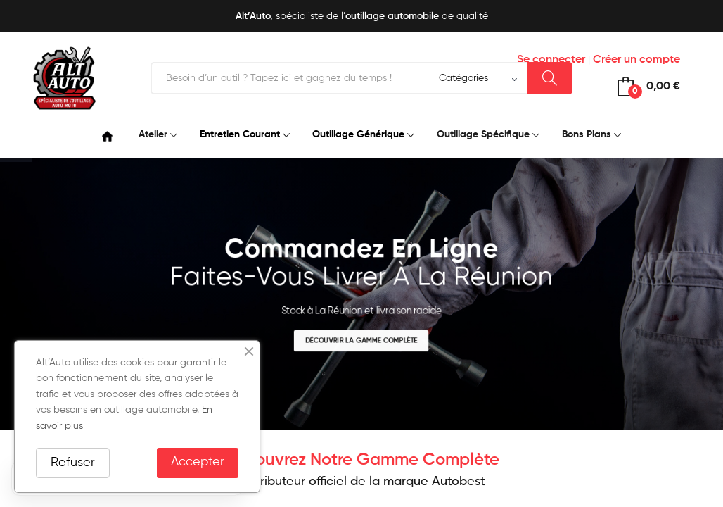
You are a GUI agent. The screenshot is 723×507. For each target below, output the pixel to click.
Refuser (73, 462)
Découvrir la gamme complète (361, 340)
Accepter (197, 462)
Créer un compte (636, 59)
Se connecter (551, 59)
